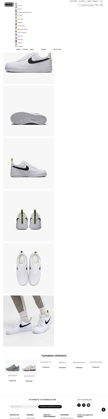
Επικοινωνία (12, 392)
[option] (54, 9)
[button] (86, 5)
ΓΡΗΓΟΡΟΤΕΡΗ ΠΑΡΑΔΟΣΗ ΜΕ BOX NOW (49, 9)
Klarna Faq (63, 398)
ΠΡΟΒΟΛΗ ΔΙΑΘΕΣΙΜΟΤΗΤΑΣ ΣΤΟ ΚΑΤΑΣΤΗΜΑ (76, 51)
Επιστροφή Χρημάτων (32, 392)
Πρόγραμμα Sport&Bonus (66, 390)
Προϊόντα (21, 12)
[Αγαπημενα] (96, 5)
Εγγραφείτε (95, 1)
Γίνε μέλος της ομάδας (15, 390)
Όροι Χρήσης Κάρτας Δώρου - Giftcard (67, 395)
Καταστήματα (13, 394)
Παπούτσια (26, 12)
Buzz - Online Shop (14, 12)
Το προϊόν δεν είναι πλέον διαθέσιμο (69, 37)
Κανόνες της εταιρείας (49, 404)
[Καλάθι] (101, 5)
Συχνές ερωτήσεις (31, 390)
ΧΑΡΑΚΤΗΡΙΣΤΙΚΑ (76, 46)
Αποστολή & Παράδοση (32, 394)
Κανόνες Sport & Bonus (66, 392)
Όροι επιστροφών (48, 399)
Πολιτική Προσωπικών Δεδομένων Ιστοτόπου (49, 394)
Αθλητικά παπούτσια (34, 12)
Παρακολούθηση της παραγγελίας (31, 397)
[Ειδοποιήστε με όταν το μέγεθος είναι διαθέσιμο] (59, 25)
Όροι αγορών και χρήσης (49, 391)
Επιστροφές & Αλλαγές (49, 401)
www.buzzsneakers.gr (21, 418)
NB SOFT (34, 418)
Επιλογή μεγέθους (61, 22)
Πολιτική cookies (48, 397)
